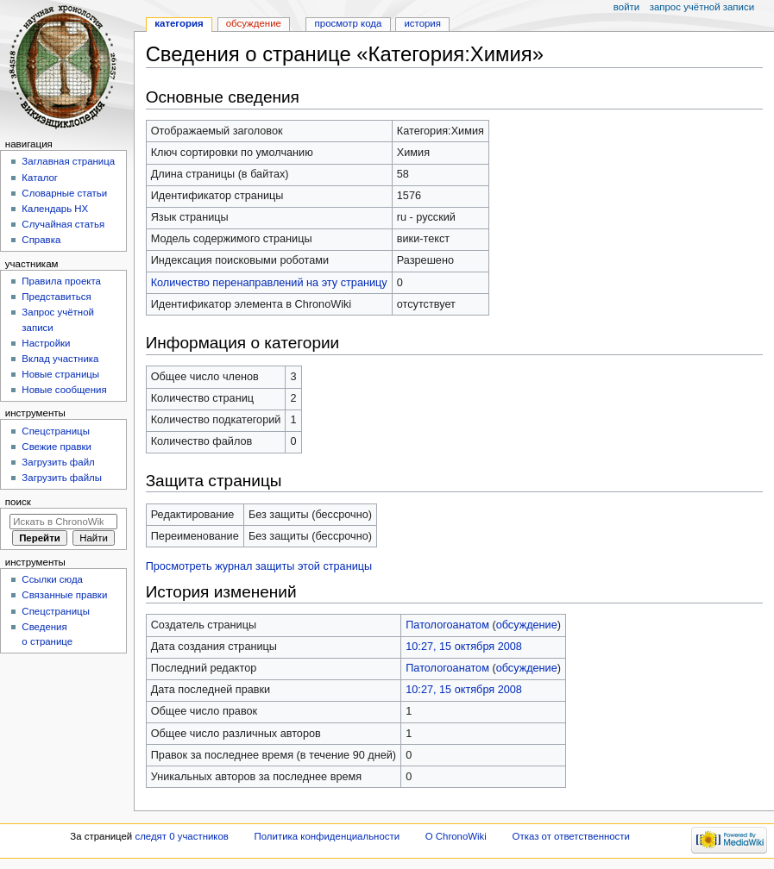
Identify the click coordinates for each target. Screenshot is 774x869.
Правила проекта (61, 281)
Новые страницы (60, 374)
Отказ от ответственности (571, 836)
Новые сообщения (64, 389)
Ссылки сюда (52, 579)
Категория (178, 23)
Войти (626, 7)
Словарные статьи (64, 193)
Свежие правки (56, 446)
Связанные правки (64, 595)
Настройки (46, 343)
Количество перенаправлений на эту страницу (269, 283)
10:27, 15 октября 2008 (464, 647)
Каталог (40, 177)
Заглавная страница (68, 161)
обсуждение (526, 625)
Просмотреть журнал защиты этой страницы (259, 566)
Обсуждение (253, 23)
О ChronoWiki (456, 836)
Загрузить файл (58, 462)
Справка (41, 239)
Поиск (18, 502)
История (422, 23)
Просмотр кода (348, 23)
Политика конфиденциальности (327, 836)
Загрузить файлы (62, 477)
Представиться (56, 296)
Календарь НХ (55, 208)
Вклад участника (60, 358)
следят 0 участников (181, 836)
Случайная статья (63, 224)
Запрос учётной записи (702, 7)
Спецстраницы (56, 431)
